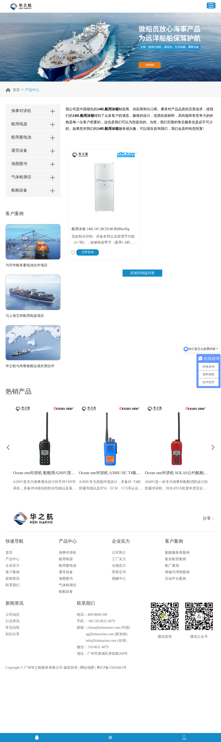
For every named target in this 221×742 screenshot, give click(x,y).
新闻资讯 (13, 578)
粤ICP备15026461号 (112, 667)
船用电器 (66, 559)
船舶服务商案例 (177, 552)
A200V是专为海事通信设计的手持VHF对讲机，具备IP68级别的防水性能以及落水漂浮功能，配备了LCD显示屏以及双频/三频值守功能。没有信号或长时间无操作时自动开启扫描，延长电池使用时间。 (44, 486)
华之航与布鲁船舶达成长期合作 (30, 366)
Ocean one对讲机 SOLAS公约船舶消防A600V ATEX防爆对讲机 (176, 473)
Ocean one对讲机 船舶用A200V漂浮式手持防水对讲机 (44, 473)
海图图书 (66, 578)
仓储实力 (119, 565)
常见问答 (13, 627)
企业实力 (13, 565)
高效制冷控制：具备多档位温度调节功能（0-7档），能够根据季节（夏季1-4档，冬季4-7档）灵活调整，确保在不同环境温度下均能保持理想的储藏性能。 (104, 240)
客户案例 (15, 213)
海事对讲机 (67, 552)
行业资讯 (13, 621)
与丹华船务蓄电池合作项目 (27, 265)
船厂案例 (172, 565)
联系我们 (13, 585)
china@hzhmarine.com (103, 627)
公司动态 (13, 614)
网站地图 (87, 667)
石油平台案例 (175, 578)
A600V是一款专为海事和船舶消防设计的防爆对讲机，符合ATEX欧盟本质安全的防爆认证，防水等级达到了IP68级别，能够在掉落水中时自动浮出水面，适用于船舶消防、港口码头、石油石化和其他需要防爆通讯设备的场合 (176, 486)
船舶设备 (66, 591)
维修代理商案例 (177, 572)
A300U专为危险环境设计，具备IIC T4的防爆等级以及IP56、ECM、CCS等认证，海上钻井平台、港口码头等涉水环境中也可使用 (110, 486)
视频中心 (119, 578)
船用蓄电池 (67, 565)
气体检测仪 (67, 585)
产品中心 (32, 90)
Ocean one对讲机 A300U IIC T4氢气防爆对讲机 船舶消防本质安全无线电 (110, 473)
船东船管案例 (175, 559)
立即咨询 (88, 252)
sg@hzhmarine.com (100, 634)
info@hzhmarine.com (101, 640)
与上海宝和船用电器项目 (25, 316)
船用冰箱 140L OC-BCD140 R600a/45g (100, 229)
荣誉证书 (119, 572)
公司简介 (119, 552)
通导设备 (66, 572)
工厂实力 (119, 559)
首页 (16, 90)
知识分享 (13, 634)
